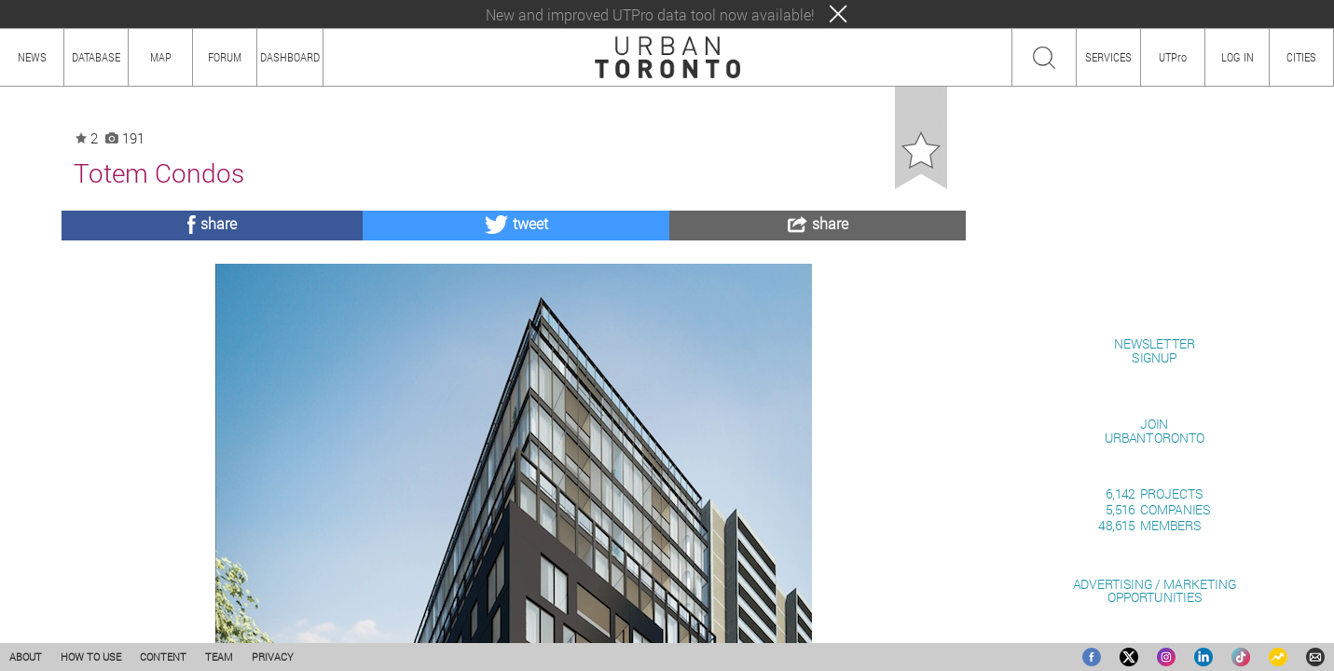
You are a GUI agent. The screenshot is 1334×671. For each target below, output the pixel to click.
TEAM (219, 657)
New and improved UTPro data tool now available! (650, 14)
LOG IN (1237, 56)
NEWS (32, 56)
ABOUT (25, 657)
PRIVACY (273, 657)
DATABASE (96, 56)
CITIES (1301, 56)
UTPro (1173, 56)
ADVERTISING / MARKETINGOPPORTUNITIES (1154, 590)
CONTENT (163, 657)
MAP (161, 56)
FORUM (224, 56)
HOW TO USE (91, 657)
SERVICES (1108, 56)
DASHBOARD (290, 56)
